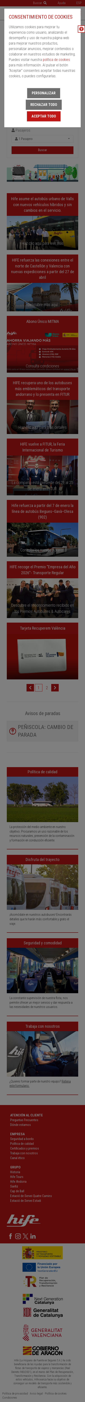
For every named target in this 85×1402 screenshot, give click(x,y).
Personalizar (44, 93)
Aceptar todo (44, 116)
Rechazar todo (43, 104)
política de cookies (56, 59)
